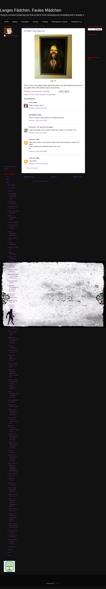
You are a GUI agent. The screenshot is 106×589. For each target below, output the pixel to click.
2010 (8, 182)
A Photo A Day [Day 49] (12, 301)
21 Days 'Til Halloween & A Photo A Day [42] (13, 412)
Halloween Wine (13, 222)
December (11, 185)
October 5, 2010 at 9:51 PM (38, 120)
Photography (51, 94)
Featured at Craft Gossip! (13, 405)
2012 (8, 177)
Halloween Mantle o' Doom (11, 306)
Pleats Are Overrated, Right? (12, 217)
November (11, 188)
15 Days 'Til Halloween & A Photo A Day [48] (13, 314)
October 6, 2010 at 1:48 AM (38, 133)
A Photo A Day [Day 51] (12, 270)
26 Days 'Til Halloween (12, 484)
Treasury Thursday (11, 346)
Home (6, 22)
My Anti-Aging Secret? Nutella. (12, 541)
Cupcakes (25, 22)
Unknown (32, 139)
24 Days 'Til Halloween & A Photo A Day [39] (13, 445)
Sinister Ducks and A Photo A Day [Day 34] (13, 525)
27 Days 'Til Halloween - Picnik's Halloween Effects (12, 502)
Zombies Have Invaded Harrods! (12, 226)
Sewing (35, 22)
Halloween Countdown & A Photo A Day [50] (13, 288)
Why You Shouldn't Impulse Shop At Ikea (13, 428)
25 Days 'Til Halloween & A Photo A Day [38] (13, 458)
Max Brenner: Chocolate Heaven (12, 489)
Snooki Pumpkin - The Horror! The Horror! (13, 276)
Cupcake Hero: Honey (13, 282)
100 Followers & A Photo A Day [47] (13, 321)
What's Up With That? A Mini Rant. (13, 365)
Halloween (42, 94)
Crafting (45, 22)
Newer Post (29, 177)
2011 (8, 179)
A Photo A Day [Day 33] (12, 531)
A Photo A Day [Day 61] (12, 207)
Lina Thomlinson (12, 36)
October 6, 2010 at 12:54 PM (38, 164)
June (10, 555)
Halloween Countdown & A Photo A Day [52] (13, 264)
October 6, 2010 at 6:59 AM (38, 151)
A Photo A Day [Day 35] (12, 510)
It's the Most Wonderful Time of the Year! (12, 196)
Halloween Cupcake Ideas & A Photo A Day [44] (12, 373)
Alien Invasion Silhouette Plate (12, 332)
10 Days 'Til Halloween (12, 257)
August (10, 549)
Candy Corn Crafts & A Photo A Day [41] (12, 420)
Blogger (57, 583)
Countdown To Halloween (12, 535)
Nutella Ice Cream (11, 479)
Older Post (78, 177)
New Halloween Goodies (13, 401)
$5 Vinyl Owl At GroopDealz (13, 327)
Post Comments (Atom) (40, 181)
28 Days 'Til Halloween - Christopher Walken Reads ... (12, 517)
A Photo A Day (33, 94)
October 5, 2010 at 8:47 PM (38, 108)
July (9, 552)
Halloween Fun (76, 22)
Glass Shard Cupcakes (12, 202)
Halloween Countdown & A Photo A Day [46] (13, 340)
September (12, 547)
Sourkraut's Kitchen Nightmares (12, 295)
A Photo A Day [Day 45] (12, 351)
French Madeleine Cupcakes (12, 233)
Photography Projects (59, 22)
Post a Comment (32, 168)
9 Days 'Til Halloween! (12, 253)
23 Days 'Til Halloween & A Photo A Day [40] (13, 436)
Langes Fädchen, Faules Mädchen (30, 10)
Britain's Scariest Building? (13, 212)
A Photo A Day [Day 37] (34, 31)
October (11, 191)
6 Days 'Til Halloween (12, 243)
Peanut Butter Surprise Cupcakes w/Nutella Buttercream (12, 467)
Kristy (31, 102)
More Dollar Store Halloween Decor (12, 357)
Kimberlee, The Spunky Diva (39, 127)
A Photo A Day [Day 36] (12, 495)
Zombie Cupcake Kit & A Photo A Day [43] (13, 394)
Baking (15, 22)
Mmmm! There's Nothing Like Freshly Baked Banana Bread (13, 384)
